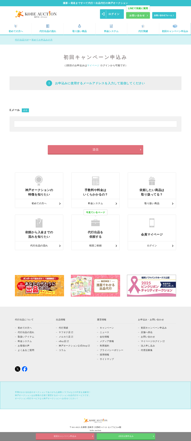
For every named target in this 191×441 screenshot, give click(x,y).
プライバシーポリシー (111, 350)
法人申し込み (148, 346)
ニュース (104, 332)
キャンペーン (107, 328)
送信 (95, 149)
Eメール (19, 110)
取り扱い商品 (79, 28)
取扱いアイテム (26, 337)
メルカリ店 (65, 337)
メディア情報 (107, 341)
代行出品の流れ (47, 28)
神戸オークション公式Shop (73, 346)
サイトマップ (107, 359)
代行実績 (143, 28)
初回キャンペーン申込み (175, 28)
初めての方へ (16, 28)
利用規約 (104, 346)
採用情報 (104, 354)
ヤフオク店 (65, 332)
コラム (62, 350)
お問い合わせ (148, 337)
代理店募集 (147, 350)
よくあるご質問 (26, 350)
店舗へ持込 (147, 332)
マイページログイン (151, 341)
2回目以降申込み (126, 436)
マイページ (93, 65)
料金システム (111, 28)
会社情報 (104, 337)
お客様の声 (24, 346)
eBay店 (62, 341)
